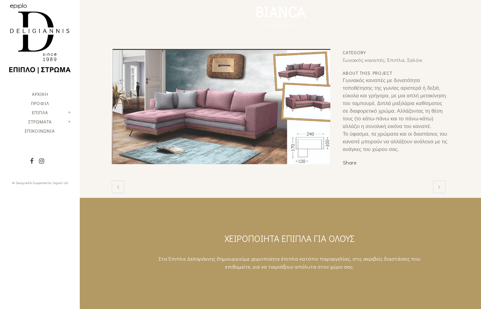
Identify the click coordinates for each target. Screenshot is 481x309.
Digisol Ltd (60, 182)
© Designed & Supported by (32, 182)
